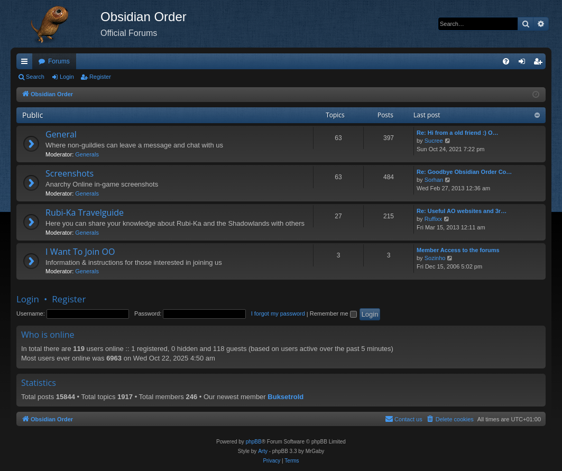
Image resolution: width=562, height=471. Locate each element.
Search (35, 76)
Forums (59, 61)
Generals (87, 154)
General (61, 134)
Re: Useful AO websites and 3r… (461, 211)
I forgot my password (278, 313)
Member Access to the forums (458, 250)
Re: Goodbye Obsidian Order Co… (464, 172)
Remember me (333, 313)
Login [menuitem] (524, 63)
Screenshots (69, 173)
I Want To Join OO (80, 251)
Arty (263, 451)
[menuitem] (506, 61)
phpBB (254, 442)
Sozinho (435, 258)
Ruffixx (433, 219)
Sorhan (434, 180)
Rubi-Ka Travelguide (84, 212)
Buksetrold (285, 397)
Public (32, 115)
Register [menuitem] (540, 63)
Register (100, 76)
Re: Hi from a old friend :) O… (458, 133)
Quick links (26, 63)
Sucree (434, 140)
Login (67, 76)
